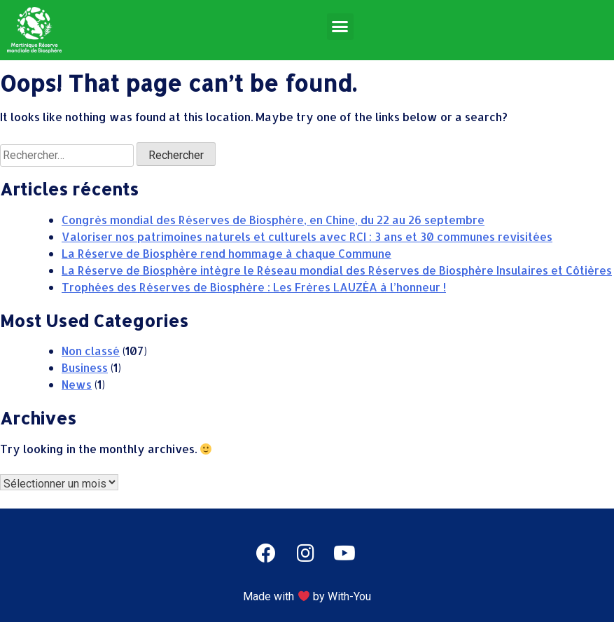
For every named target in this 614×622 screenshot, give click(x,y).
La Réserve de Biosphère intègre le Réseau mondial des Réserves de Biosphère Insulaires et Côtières (337, 270)
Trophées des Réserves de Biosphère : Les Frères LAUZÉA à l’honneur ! (254, 286)
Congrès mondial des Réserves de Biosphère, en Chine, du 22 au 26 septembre (273, 219)
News (77, 384)
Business (85, 367)
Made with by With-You (306, 596)
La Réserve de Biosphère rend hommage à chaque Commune (226, 253)
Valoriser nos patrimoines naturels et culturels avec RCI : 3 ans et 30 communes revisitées (307, 236)
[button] (340, 26)
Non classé (91, 350)
